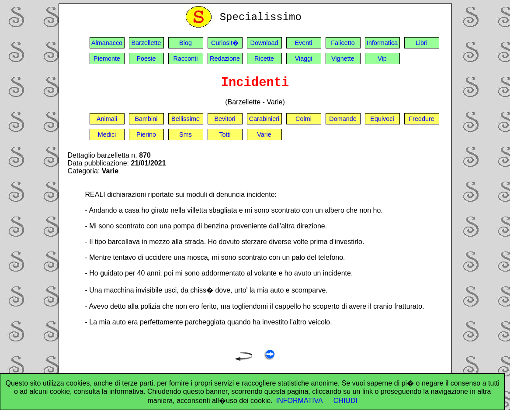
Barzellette (146, 42)
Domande (342, 118)
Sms (185, 134)
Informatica (382, 42)
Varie (264, 134)
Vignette (342, 58)
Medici (107, 134)
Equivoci (382, 118)
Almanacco (106, 42)
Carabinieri (264, 118)
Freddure (421, 118)
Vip (382, 58)
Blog (185, 42)
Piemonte (107, 58)
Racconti (185, 58)
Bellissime (185, 118)
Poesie (146, 58)
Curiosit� (225, 42)
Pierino (146, 134)
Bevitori (225, 118)
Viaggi (303, 58)
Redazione (225, 58)
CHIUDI (345, 400)
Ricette (264, 58)
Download (264, 42)
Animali (107, 118)
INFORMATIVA (299, 400)
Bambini (146, 118)
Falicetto (342, 42)
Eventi (303, 42)
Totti (224, 134)
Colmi (303, 118)
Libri (421, 42)
